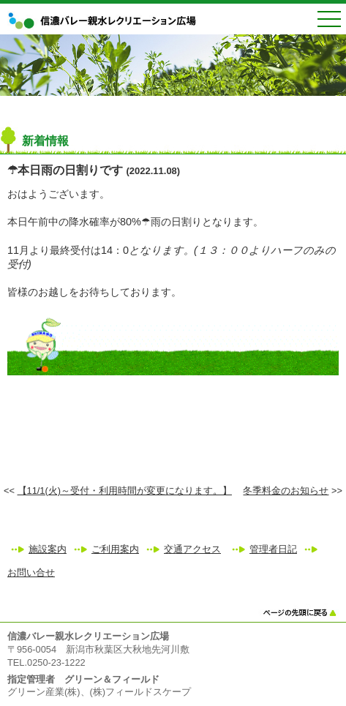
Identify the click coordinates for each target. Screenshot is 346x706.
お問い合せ (31, 572)
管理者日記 (273, 549)
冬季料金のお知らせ (285, 490)
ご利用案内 (115, 549)
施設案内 (48, 549)
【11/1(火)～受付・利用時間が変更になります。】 (125, 490)
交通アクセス (192, 549)
